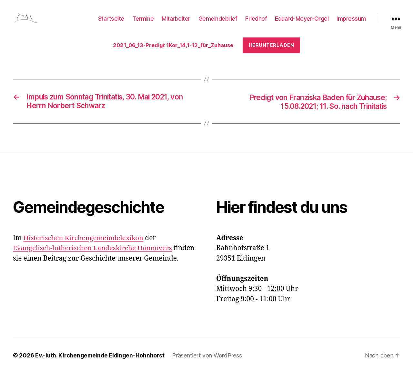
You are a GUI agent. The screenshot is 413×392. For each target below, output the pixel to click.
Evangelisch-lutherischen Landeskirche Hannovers (95, 266)
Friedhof (256, 23)
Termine (143, 23)
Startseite (111, 23)
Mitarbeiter (176, 23)
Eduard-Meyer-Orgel (301, 23)
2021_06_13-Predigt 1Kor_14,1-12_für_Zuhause (176, 51)
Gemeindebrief (217, 23)
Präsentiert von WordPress (209, 373)
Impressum (351, 23)
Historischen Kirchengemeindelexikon (85, 256)
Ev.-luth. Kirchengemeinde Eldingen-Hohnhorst (100, 373)
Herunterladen (142, 63)
